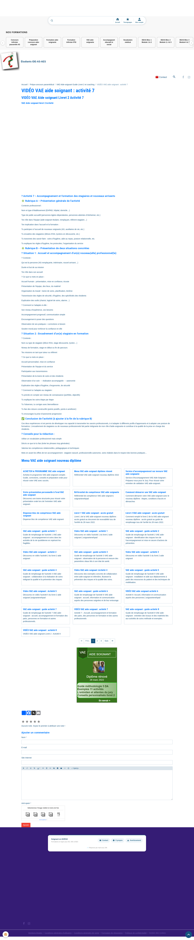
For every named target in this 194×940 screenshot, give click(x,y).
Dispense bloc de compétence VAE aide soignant (42, 514)
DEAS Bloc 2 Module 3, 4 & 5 (165, 41)
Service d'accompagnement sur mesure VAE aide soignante (146, 473)
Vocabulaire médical (127, 41)
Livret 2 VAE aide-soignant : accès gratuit (145, 513)
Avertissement (134, 841)
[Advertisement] (49, 9)
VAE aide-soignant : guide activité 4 (39, 570)
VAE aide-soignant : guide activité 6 (91, 591)
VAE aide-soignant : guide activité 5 (142, 570)
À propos (118, 841)
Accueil (24, 85)
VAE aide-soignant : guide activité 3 (91, 552)
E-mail (24, 748)
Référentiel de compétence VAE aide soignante (96, 492)
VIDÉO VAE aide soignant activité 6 (142, 591)
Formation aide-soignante (52, 41)
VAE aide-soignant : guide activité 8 (142, 609)
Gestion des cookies (158, 933)
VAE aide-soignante (90, 41)
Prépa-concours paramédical (42, 85)
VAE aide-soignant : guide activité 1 (39, 531)
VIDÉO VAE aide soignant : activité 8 (40, 630)
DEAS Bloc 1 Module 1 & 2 (147, 41)
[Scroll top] (188, 934)
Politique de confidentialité (136, 933)
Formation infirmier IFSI (71, 41)
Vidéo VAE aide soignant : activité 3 (142, 552)
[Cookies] (6, 934)
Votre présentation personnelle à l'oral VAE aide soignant (43, 493)
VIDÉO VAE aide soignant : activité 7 (91, 609)
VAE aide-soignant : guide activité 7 (39, 609)
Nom (23, 738)
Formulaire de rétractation (112, 933)
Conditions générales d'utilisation (57, 933)
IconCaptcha (42, 820)
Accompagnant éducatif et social (109, 42)
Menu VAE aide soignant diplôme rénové (93, 471)
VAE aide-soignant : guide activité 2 (142, 531)
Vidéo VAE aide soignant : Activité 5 (40, 591)
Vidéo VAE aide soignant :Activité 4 (90, 570)
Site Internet (26, 758)
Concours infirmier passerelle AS (14, 42)
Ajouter (26, 825)
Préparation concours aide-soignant (33, 42)
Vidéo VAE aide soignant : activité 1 (91, 531)
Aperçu (75, 769)
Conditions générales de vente (86, 933)
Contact (161, 77)
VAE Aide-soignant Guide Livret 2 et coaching (75, 85)
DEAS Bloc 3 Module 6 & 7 (184, 41)
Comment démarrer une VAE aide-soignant (146, 492)
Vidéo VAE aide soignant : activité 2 (39, 552)
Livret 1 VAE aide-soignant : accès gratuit (93, 513)
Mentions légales (34, 933)
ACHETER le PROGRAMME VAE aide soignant (44, 471)
